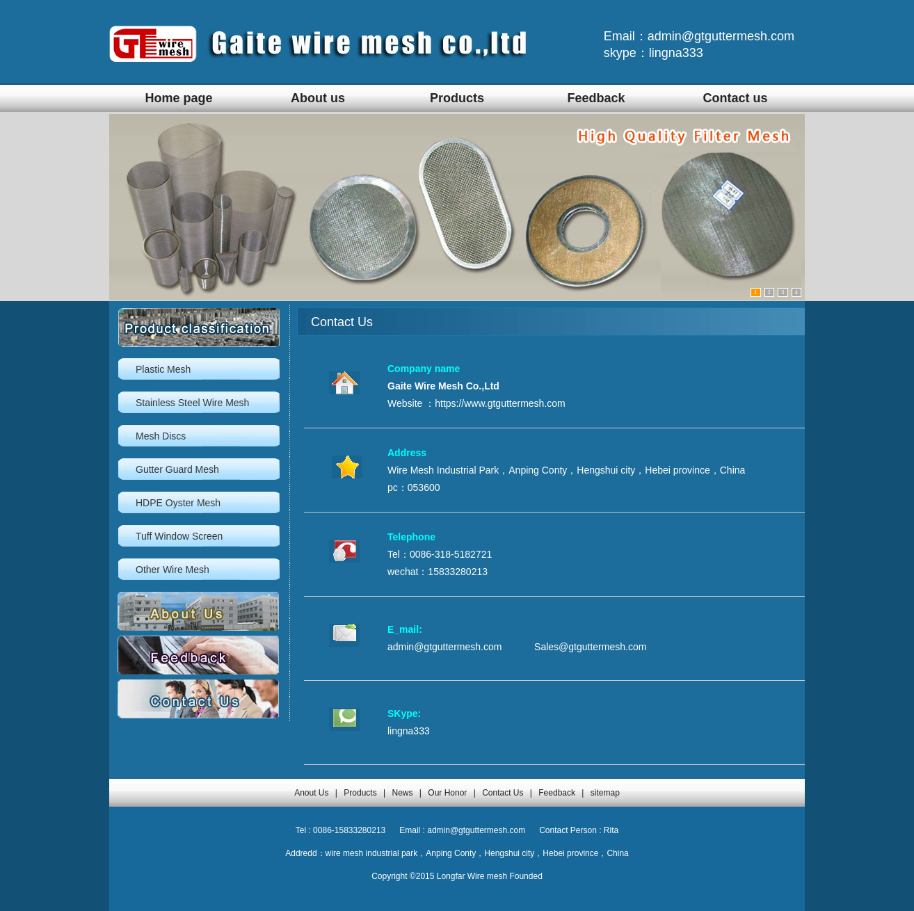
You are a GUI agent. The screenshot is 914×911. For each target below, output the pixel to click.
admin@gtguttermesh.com (444, 646)
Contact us (735, 98)
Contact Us (502, 793)
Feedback (596, 98)
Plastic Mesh (163, 369)
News (402, 793)
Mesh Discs (161, 436)
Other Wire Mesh (172, 569)
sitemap (605, 793)
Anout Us (311, 793)
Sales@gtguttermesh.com (590, 646)
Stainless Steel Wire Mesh (192, 402)
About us (318, 98)
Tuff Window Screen (179, 536)
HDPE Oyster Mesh (178, 502)
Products (457, 98)
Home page (178, 98)
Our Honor (447, 793)
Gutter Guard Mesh (177, 469)
